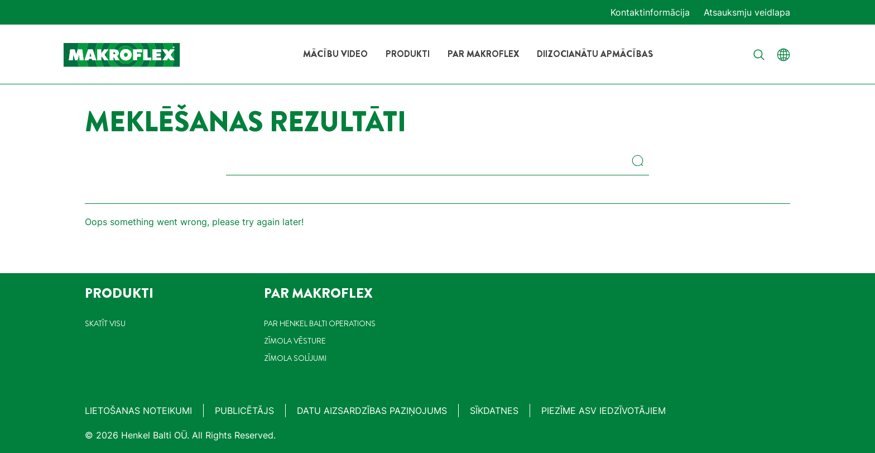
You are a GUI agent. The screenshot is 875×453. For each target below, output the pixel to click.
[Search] (640, 162)
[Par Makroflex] (483, 54)
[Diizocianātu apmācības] (595, 54)
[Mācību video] (335, 54)
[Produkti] (408, 54)
